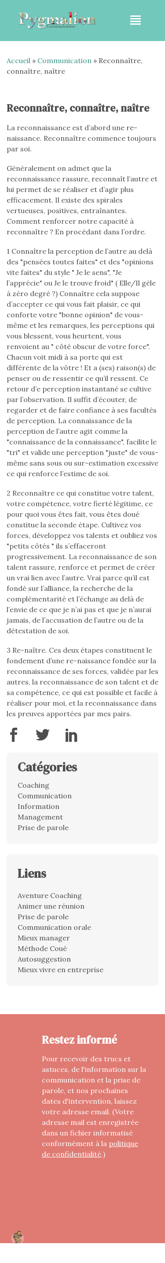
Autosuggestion (44, 959)
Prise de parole (43, 827)
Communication (64, 60)
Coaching (33, 785)
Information (38, 806)
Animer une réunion (51, 906)
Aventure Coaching (50, 895)
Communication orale (54, 927)
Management (40, 816)
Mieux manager (44, 937)
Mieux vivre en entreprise (60, 969)
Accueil (18, 60)
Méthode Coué (42, 948)
